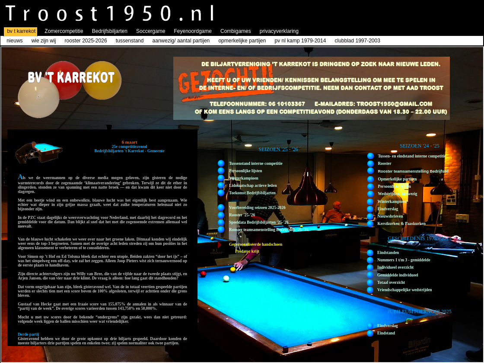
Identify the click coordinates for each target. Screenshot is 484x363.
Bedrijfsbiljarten (109, 31)
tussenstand (130, 41)
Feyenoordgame (193, 31)
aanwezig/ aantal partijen (182, 41)
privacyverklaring (279, 31)
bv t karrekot (21, 31)
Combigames (235, 31)
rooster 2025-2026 (85, 41)
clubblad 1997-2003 (357, 41)
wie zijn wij (44, 41)
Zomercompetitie (64, 31)
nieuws (14, 41)
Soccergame (150, 31)
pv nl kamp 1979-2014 (300, 41)
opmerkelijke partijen (242, 41)
